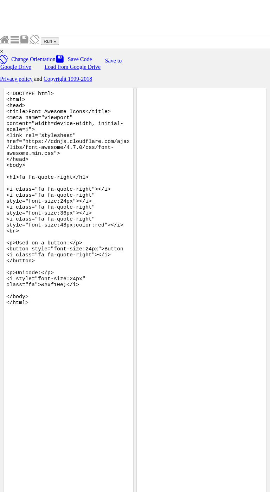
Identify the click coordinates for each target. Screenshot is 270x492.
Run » (50, 41)
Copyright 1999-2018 (68, 79)
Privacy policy (16, 79)
